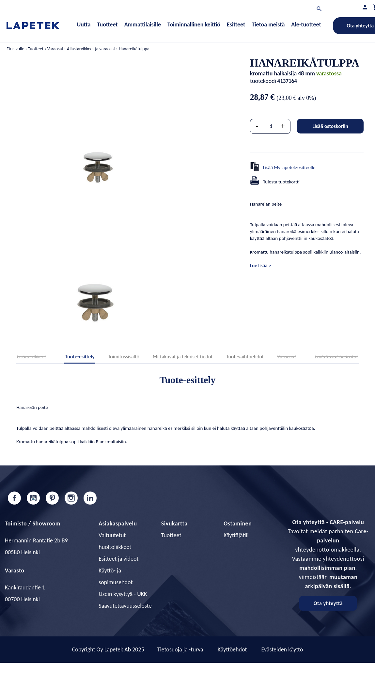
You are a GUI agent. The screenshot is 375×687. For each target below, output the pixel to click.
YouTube (33, 498)
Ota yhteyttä (328, 603)
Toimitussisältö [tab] (123, 356)
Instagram (71, 498)
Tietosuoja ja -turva (180, 649)
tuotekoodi (263, 81)
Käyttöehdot (232, 649)
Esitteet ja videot (118, 558)
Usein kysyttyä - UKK (123, 594)
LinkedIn (90, 498)
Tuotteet (171, 535)
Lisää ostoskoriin (330, 126)
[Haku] (279, 9)
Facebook (14, 498)
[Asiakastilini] (365, 7)
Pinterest (52, 498)
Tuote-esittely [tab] (80, 356)
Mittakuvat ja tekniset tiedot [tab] (183, 356)
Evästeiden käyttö (282, 649)
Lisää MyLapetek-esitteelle (289, 167)
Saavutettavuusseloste (125, 605)
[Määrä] (271, 126)
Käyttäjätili (236, 535)
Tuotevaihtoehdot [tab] (245, 356)
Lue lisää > (260, 266)
